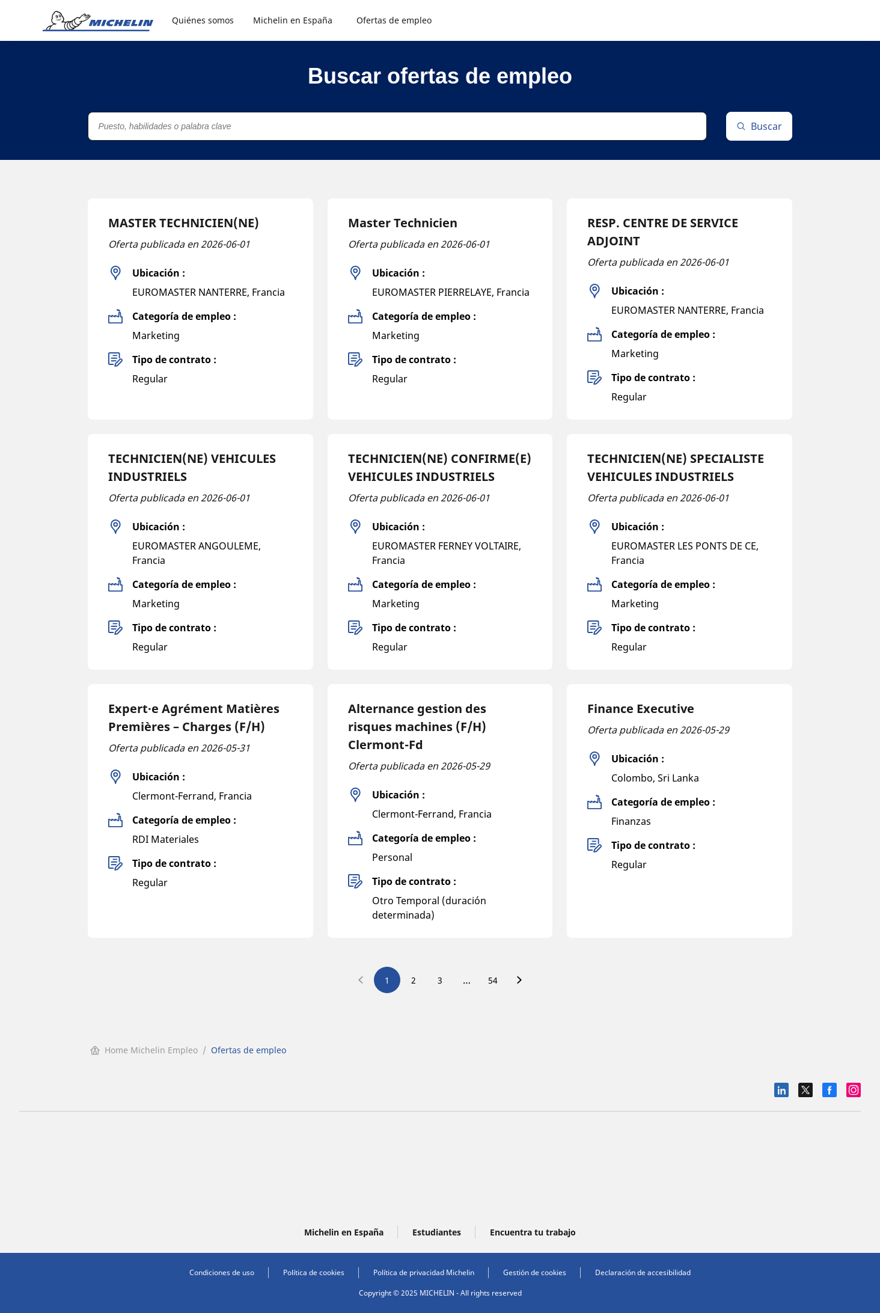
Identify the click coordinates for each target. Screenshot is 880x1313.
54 (493, 980)
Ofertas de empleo (394, 20)
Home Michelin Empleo (144, 1050)
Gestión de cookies (534, 1272)
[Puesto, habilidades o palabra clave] (397, 126)
